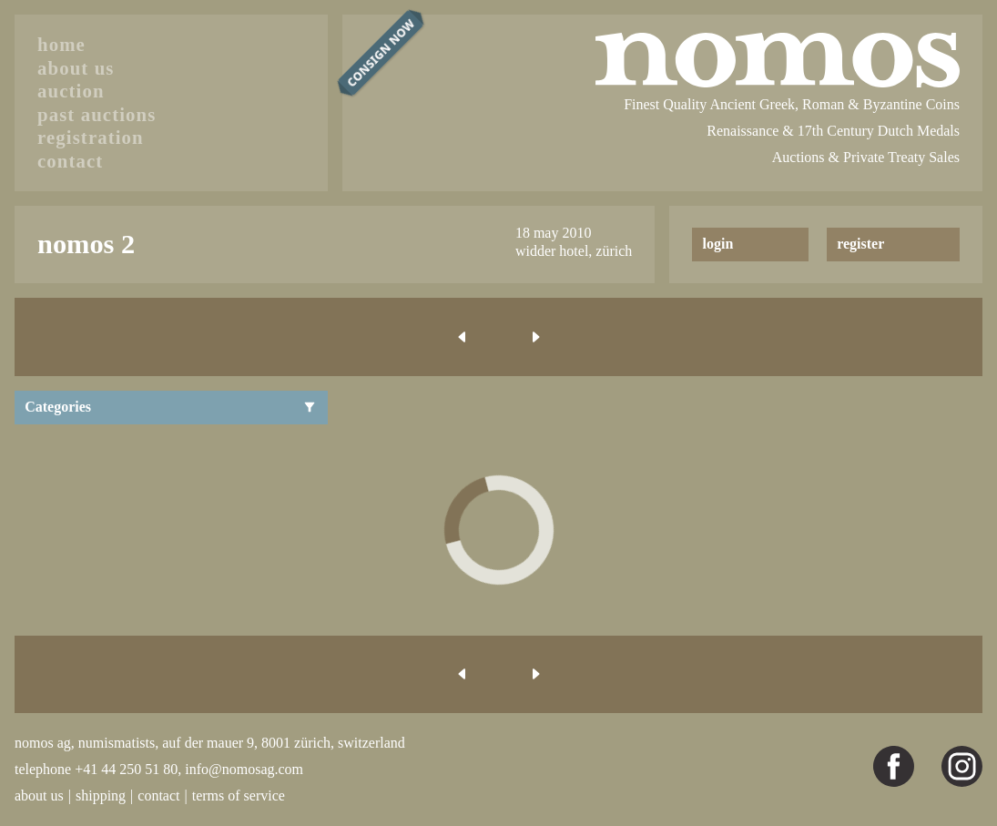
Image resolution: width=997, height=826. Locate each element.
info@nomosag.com (244, 769)
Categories (171, 406)
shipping (101, 795)
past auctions (96, 114)
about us (76, 67)
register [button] (860, 243)
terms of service (238, 795)
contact (70, 160)
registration (90, 137)
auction (71, 90)
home (61, 44)
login (718, 243)
